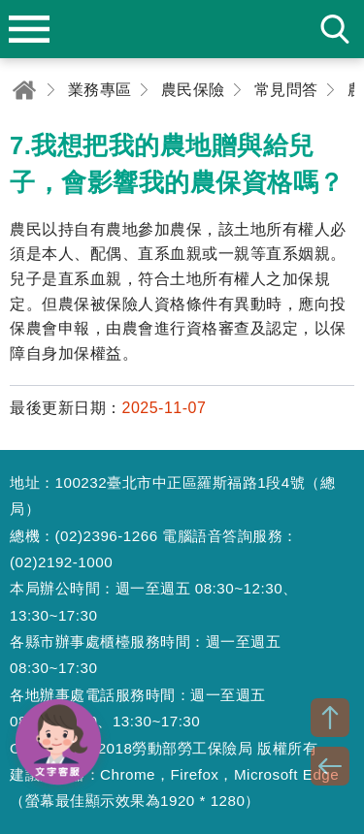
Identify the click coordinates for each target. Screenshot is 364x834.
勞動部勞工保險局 (182, 29)
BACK (330, 766)
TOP (330, 717)
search (335, 29)
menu (29, 29)
